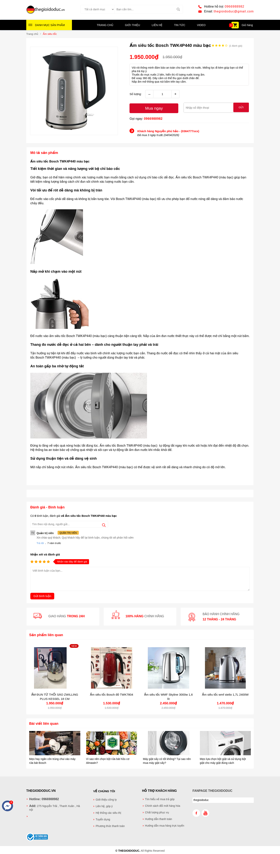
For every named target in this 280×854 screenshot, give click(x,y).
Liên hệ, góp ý (104, 805)
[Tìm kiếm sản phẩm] (149, 9)
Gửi (241, 107)
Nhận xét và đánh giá (45, 554)
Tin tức (179, 25)
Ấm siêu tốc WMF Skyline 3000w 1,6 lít (168, 696)
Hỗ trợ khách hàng (159, 790)
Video (201, 25)
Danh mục (50, 25)
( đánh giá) (235, 46)
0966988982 (234, 6)
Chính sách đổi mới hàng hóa (162, 805)
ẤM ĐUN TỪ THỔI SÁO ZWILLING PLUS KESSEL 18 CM (54, 696)
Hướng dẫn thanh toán (158, 818)
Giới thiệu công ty (106, 799)
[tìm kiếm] (178, 9)
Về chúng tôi (104, 790)
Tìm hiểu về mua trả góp (160, 799)
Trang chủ (105, 25)
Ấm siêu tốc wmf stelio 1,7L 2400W (225, 694)
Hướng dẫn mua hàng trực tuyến (164, 825)
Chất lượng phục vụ (157, 812)
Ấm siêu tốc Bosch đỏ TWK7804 (111, 694)
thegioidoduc (201, 799)
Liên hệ (157, 25)
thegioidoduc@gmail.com (234, 11)
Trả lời (40, 543)
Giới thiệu (132, 25)
